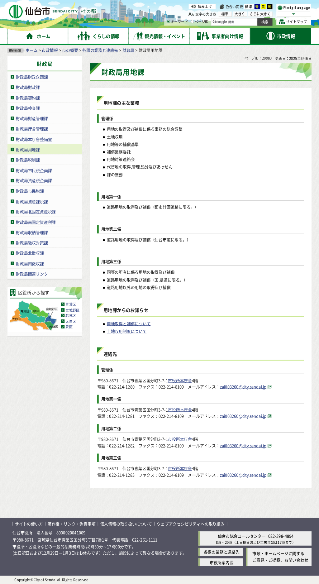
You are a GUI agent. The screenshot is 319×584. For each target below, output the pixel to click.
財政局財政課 (28, 87)
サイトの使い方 (29, 524)
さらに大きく (260, 14)
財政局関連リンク (32, 274)
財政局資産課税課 (32, 201)
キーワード (177, 21)
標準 (249, 6)
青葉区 (70, 304)
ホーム (31, 50)
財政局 (128, 50)
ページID (200, 21)
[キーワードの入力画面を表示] (168, 21)
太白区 (70, 321)
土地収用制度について (127, 331)
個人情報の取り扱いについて (126, 524)
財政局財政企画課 (32, 77)
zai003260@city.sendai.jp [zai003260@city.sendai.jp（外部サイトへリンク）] (243, 387)
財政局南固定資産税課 (36, 222)
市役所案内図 (222, 562)
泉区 (68, 326)
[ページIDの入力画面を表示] (192, 21)
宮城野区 (72, 310)
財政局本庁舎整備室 (34, 139)
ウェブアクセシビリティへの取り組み (191, 524)
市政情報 (50, 50)
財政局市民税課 (30, 191)
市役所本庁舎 (180, 380)
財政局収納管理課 (32, 232)
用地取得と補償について (129, 324)
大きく (240, 14)
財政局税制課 (28, 160)
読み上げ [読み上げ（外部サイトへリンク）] (205, 6)
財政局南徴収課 (30, 263)
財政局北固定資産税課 (36, 212)
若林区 (70, 315)
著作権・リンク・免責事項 (72, 524)
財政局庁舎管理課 (32, 129)
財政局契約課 (28, 98)
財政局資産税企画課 (34, 181)
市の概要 (70, 50)
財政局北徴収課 (30, 253)
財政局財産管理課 (32, 118)
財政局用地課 (28, 149)
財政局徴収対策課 (32, 243)
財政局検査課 (28, 108)
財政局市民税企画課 (34, 170)
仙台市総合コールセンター (242, 536)
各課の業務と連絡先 (100, 50)
